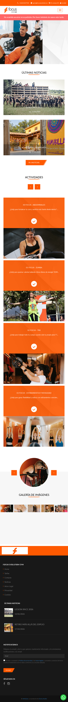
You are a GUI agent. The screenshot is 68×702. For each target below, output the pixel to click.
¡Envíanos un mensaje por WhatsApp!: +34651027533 (63, 697)
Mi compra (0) (54, 3)
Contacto (8, 578)
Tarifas (7, 573)
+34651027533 (23, 3)
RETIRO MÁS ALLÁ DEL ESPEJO (29, 624)
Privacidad (8, 590)
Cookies (8, 595)
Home (7, 569)
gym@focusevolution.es (39, 3)
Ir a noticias (34, 163)
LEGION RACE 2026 (24, 609)
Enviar (8, 670)
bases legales (39, 660)
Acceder (63, 3)
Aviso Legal (9, 586)
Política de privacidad (25, 660)
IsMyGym (25, 699)
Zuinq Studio (43, 699)
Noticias (8, 582)
